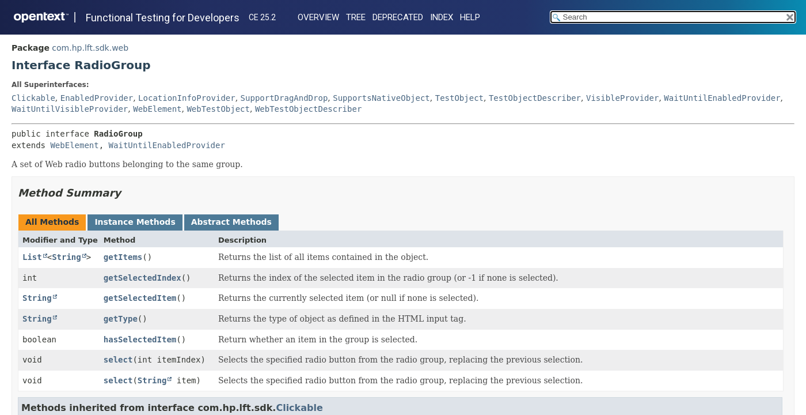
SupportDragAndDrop (284, 98)
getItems (123, 257)
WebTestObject (218, 109)
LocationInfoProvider (186, 98)
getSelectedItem (140, 298)
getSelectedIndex (142, 277)
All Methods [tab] (52, 222)
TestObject (459, 98)
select (118, 359)
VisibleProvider (622, 98)
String (66, 257)
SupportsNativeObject (381, 98)
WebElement (157, 109)
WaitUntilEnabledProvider (722, 98)
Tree (356, 17)
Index (441, 17)
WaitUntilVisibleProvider (70, 109)
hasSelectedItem (140, 339)
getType (121, 318)
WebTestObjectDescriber (308, 109)
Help (470, 17)
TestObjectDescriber (535, 98)
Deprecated (397, 17)
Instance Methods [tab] (134, 222)
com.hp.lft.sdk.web (90, 47)
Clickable (33, 98)
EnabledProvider (96, 98)
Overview (318, 17)
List (32, 257)
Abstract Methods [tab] (231, 222)
